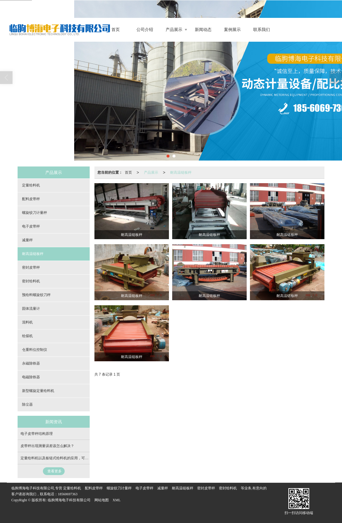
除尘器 (27, 404)
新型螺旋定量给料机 (38, 391)
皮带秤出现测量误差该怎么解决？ (47, 446)
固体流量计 (31, 308)
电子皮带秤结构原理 (37, 434)
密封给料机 (31, 281)
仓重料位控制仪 (34, 350)
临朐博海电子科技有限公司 (69, 500)
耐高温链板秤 (181, 172)
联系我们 (261, 29)
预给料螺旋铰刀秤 (36, 295)
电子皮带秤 (31, 226)
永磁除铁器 (31, 363)
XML (117, 500)
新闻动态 (203, 29)
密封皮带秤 (31, 267)
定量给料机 (31, 185)
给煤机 (27, 336)
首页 (115, 29)
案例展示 (232, 29)
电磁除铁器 (31, 377)
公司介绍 (144, 29)
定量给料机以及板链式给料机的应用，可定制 (56, 458)
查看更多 (54, 471)
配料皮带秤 (31, 199)
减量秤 (27, 240)
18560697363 (67, 494)
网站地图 (101, 500)
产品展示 (174, 29)
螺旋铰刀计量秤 (34, 213)
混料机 (27, 322)
